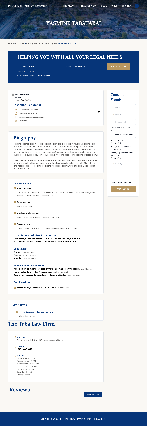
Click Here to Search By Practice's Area (33, 76)
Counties (126, 6)
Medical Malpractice (34, 117)
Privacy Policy (100, 419)
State (104, 6)
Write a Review (93, 394)
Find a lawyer (70, 6)
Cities (114, 6)
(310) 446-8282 (25, 349)
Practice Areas (88, 6)
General (22, 117)
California (23, 121)
